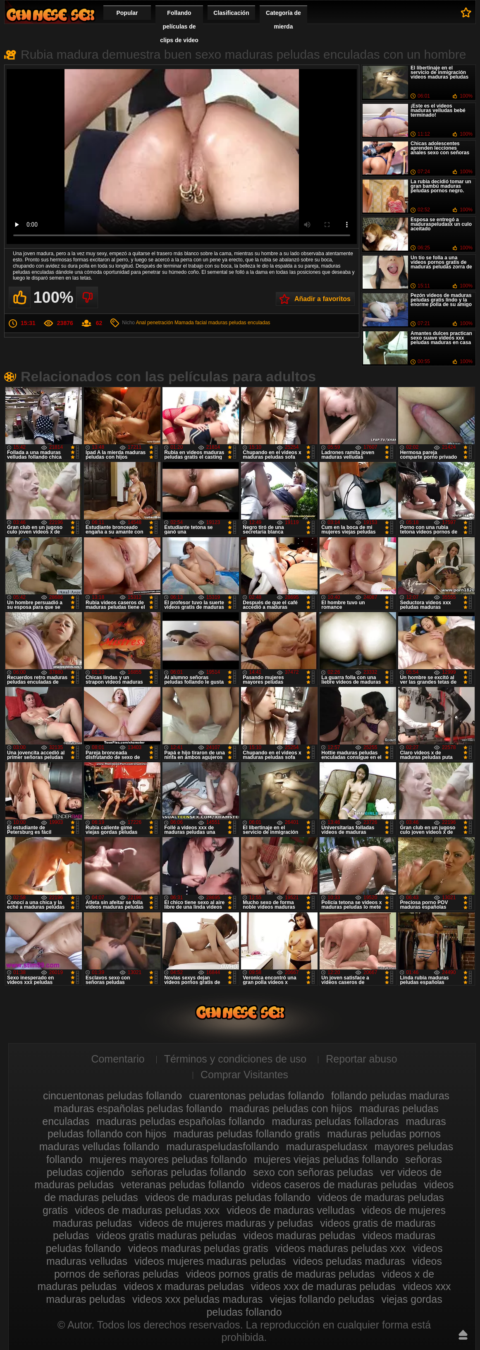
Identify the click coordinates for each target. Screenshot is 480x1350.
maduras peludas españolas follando (180, 1121)
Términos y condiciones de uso (235, 1059)
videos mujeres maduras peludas (210, 1261)
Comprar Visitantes (244, 1074)
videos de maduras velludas (291, 1210)
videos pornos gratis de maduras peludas (280, 1274)
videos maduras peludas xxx (340, 1248)
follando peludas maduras (390, 1095)
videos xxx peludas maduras (197, 1299)
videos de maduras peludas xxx (147, 1210)
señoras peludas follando (188, 1172)
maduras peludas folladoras (335, 1121)
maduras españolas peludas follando (138, 1108)
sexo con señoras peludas (313, 1172)
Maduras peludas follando (50, 14)
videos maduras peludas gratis (198, 1248)
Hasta (463, 1335)
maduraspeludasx (327, 1146)
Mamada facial (190, 323)
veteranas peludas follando (182, 1184)
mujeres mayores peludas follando (168, 1159)
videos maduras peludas (300, 1235)
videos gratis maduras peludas (166, 1235)
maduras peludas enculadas (239, 323)
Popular (127, 13)
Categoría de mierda (283, 20)
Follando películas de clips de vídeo (179, 26)
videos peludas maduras (349, 1261)
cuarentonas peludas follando (256, 1095)
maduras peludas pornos (384, 1133)
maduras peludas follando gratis (247, 1133)
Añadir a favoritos (322, 298)
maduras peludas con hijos (290, 1108)
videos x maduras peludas (184, 1286)
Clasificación (231, 13)
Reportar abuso (361, 1059)
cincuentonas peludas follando (112, 1095)
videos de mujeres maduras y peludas (226, 1223)
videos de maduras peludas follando (227, 1197)
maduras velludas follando (99, 1146)
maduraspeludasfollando (222, 1146)
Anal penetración (154, 323)
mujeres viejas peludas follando (326, 1159)
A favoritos (466, 12)
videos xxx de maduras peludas (323, 1286)
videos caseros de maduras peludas (334, 1184)
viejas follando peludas (322, 1299)
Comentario (117, 1059)
